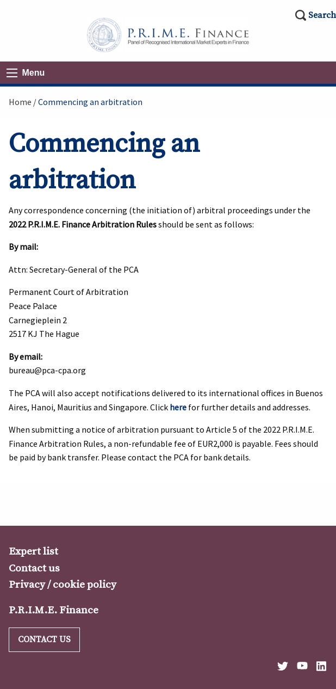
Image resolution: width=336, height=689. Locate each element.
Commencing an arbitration (90, 101)
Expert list (33, 551)
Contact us (34, 568)
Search (322, 15)
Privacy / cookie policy (62, 584)
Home (20, 101)
